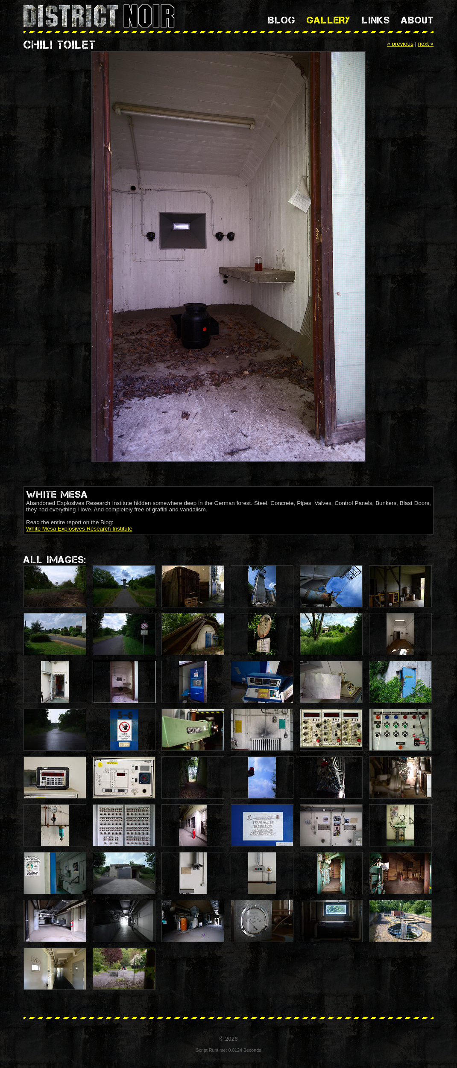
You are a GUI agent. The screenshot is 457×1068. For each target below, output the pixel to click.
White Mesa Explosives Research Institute (79, 528)
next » (426, 44)
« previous (400, 44)
